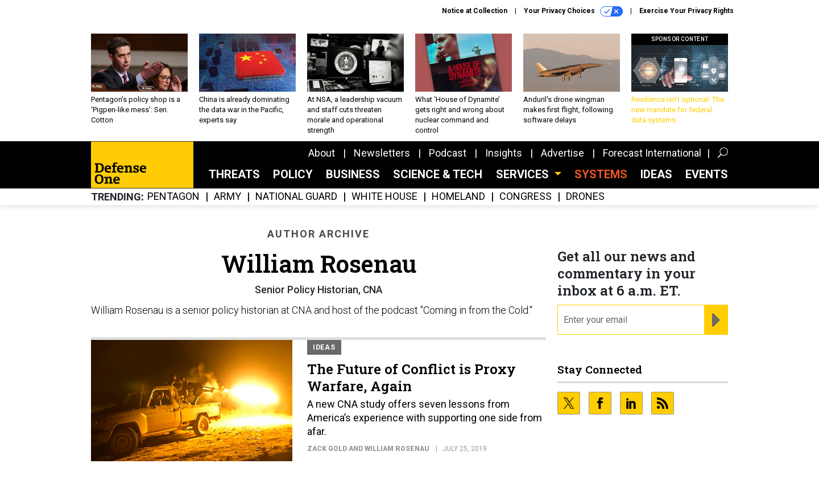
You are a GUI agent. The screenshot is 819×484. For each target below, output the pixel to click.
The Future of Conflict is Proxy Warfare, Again (411, 377)
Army (227, 196)
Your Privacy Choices (573, 11)
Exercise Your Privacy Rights (686, 11)
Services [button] (524, 174)
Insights (503, 153)
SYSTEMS (600, 174)
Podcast (447, 153)
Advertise (562, 153)
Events (706, 174)
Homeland (458, 196)
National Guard (296, 196)
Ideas (656, 174)
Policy (293, 174)
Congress (525, 196)
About (321, 153)
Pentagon (173, 196)
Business (353, 174)
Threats (234, 174)
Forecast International (652, 153)
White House (384, 196)
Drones (585, 196)
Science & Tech (437, 174)
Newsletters (382, 153)
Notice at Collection (474, 11)
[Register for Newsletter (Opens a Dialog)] (715, 320)
